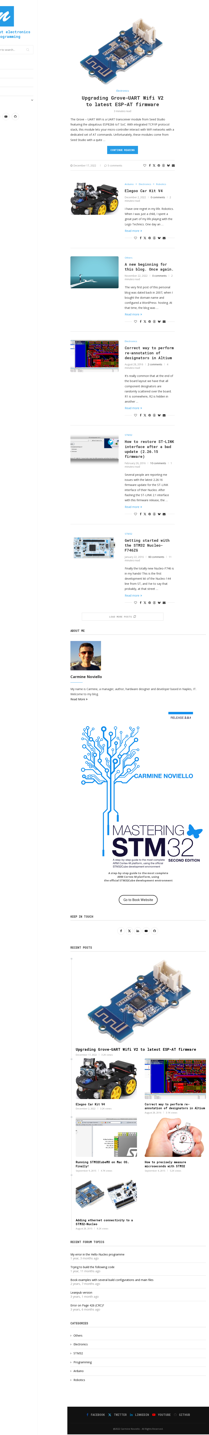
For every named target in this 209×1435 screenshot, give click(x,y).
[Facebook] (7, 116)
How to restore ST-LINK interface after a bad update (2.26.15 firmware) (149, 449)
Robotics (79, 1380)
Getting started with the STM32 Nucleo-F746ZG (147, 545)
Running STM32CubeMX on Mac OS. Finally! (102, 1165)
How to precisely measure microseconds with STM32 (165, 1165)
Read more (133, 231)
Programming (13, 82)
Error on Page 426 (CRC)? (87, 1306)
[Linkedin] (26, 116)
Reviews (10, 91)
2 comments (155, 364)
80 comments (156, 557)
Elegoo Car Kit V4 (144, 190)
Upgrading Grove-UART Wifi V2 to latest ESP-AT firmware (122, 101)
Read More (79, 700)
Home (7, 64)
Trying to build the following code (92, 1268)
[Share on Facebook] (150, 165)
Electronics (13, 73)
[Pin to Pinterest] (159, 165)
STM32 (78, 1354)
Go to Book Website (138, 900)
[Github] (45, 116)
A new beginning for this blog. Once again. (149, 267)
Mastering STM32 (33, 100)
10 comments (158, 463)
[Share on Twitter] (154, 165)
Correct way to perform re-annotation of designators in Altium (149, 353)
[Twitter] (17, 116)
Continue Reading (122, 150)
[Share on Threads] (163, 165)
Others (77, 1336)
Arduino (78, 1371)
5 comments (113, 165)
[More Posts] (122, 617)
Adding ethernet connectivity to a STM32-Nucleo (104, 1223)
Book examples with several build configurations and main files (111, 1280)
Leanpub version (81, 1293)
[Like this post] (144, 165)
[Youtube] (36, 116)
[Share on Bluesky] (168, 165)
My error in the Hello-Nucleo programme (97, 1255)
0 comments (158, 197)
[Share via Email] (173, 165)
